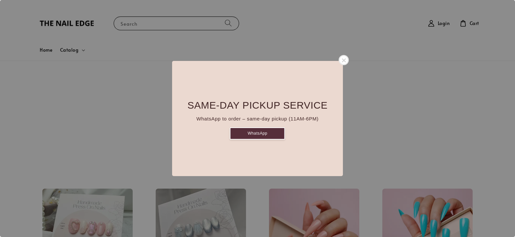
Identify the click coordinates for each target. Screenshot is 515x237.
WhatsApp (257, 133)
